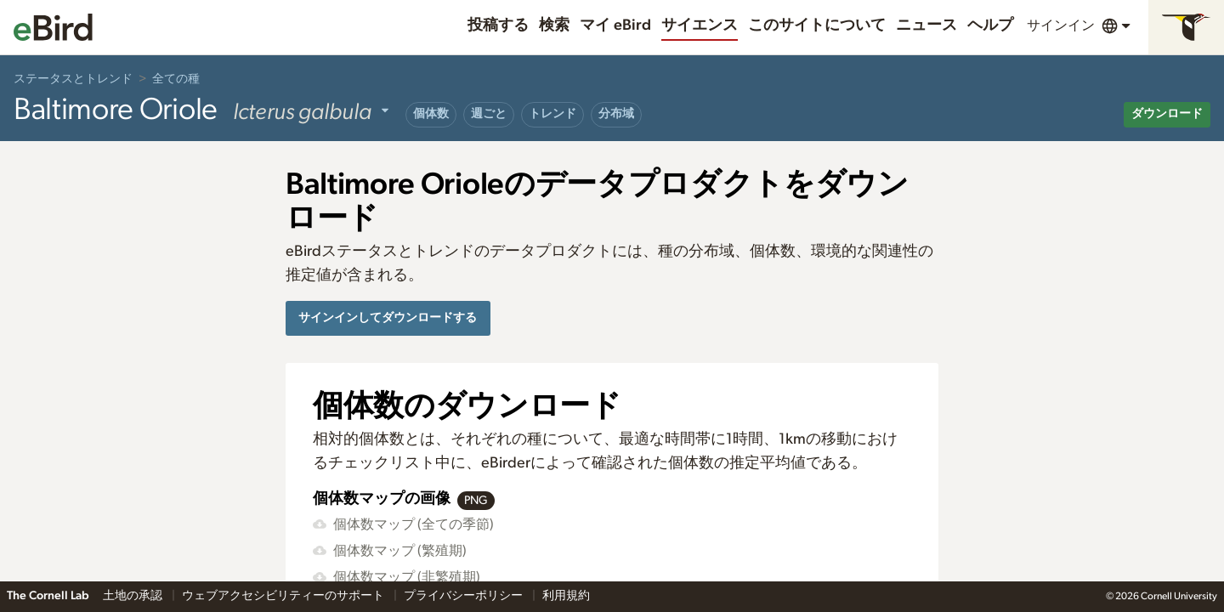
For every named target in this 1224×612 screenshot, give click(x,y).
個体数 (431, 114)
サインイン (1061, 25)
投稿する (498, 25)
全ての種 (176, 79)
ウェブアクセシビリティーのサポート (284, 596)
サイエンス (699, 25)
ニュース (926, 25)
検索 (554, 25)
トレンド (552, 114)
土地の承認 (134, 596)
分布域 (616, 114)
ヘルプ (990, 25)
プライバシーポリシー (464, 596)
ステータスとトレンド (73, 79)
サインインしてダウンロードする (387, 317)
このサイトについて (817, 25)
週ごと (489, 114)
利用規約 (566, 596)
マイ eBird (615, 25)
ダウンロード (1167, 114)
